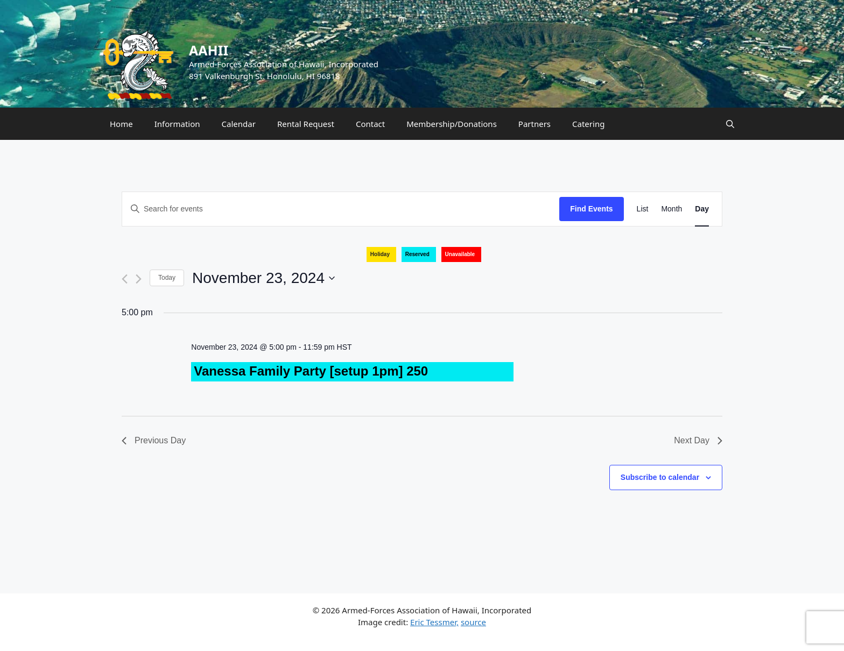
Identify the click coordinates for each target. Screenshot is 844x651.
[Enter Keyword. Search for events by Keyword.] (340, 209)
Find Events (591, 208)
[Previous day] (125, 279)
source (473, 622)
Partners (534, 123)
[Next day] (139, 279)
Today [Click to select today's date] (166, 277)
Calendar (239, 123)
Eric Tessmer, (434, 622)
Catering (588, 123)
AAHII (208, 50)
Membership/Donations (451, 123)
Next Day (698, 440)
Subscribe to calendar (660, 477)
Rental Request (305, 123)
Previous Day (154, 440)
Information (177, 123)
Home (121, 123)
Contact (370, 123)
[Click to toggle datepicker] (263, 278)
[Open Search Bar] (730, 124)
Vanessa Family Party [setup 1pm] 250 (311, 371)
